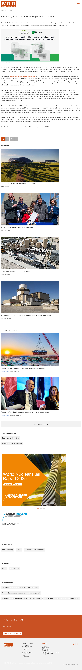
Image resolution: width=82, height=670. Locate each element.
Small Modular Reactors (35, 550)
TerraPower (14, 569)
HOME (2, 10)
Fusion (23, 655)
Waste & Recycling (27, 652)
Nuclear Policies (26, 648)
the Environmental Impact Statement (22, 77)
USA (19, 550)
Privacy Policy (67, 664)
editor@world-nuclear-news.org (50, 653)
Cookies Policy (74, 664)
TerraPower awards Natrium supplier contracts (20, 587)
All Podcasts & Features (40, 424)
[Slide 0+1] (38, 509)
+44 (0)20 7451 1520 (47, 654)
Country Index (25, 656)
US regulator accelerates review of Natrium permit (21, 593)
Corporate (24, 649)
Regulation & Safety (27, 646)
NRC (4, 569)
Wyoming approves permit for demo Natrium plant (21, 598)
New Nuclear (25, 645)
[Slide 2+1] (44, 509)
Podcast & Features (27, 653)
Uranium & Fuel (26, 651)
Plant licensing (7, 550)
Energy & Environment (27, 643)
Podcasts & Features (5, 371)
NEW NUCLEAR (8, 10)
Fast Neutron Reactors (10, 438)
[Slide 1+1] (41, 509)
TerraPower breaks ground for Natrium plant (61, 598)
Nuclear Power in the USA (12, 443)
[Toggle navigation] (78, 2)
